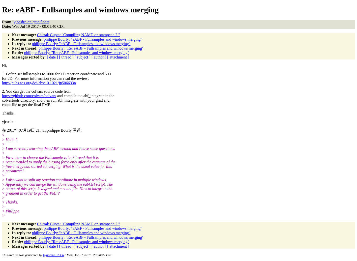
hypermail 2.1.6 (53, 255)
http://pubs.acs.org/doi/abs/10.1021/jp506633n (39, 83)
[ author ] (98, 57)
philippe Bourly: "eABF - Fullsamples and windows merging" (93, 39)
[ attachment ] (118, 57)
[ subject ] (82, 57)
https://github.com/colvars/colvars (29, 96)
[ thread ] (66, 57)
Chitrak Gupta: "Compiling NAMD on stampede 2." (78, 35)
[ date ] (52, 57)
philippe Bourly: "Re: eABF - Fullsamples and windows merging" (91, 48)
